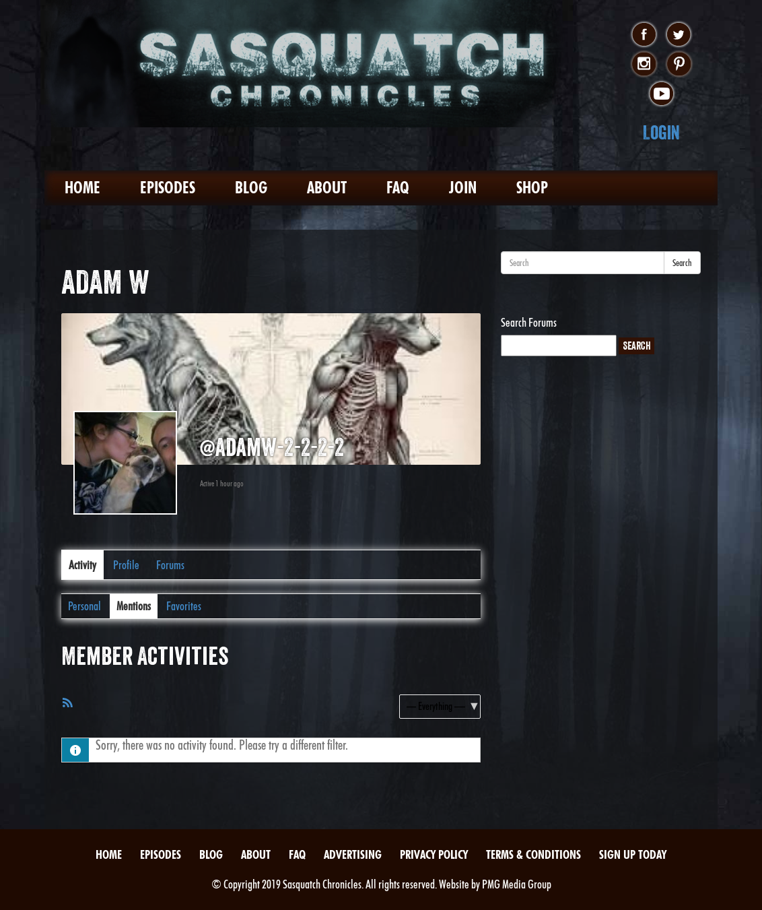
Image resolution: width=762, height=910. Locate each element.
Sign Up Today (632, 854)
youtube (661, 94)
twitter (678, 35)
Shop (532, 187)
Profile (126, 565)
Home (82, 187)
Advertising (353, 854)
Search (682, 262)
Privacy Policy (434, 854)
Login (661, 132)
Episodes (167, 187)
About (327, 187)
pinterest (678, 64)
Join (463, 187)
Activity (82, 565)
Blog (251, 187)
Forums (170, 565)
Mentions (133, 606)
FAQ (397, 187)
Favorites (183, 606)
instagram (643, 64)
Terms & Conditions (533, 854)
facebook (643, 35)
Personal (84, 606)
